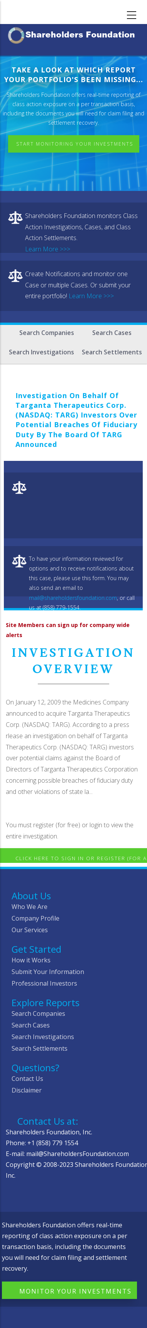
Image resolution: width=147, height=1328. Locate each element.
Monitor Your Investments (75, 1291)
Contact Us (27, 1078)
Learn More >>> (47, 249)
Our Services (30, 930)
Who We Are (29, 906)
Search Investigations (41, 352)
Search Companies (46, 332)
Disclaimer (27, 1090)
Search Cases (112, 332)
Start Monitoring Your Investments (74, 144)
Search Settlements (112, 352)
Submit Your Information (48, 971)
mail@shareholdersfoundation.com (73, 597)
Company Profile (35, 918)
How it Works (31, 960)
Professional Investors (44, 983)
